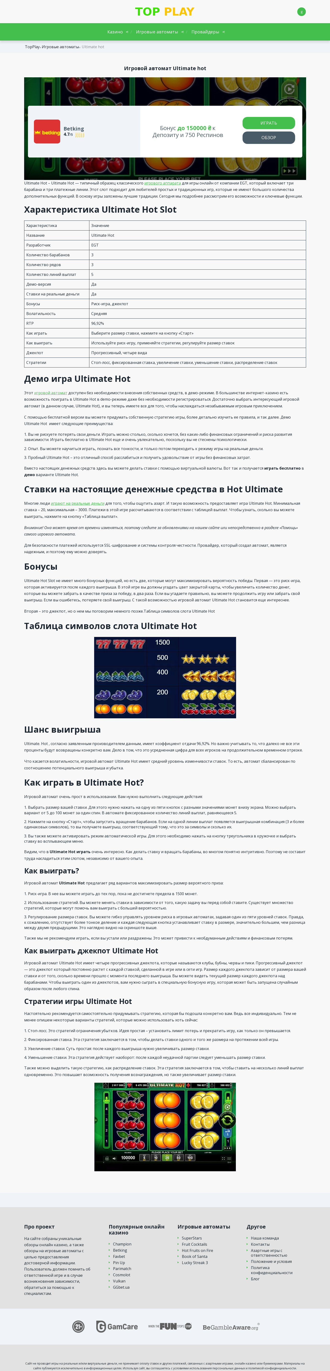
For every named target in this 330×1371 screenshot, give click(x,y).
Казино (115, 32)
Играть (268, 123)
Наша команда (265, 1238)
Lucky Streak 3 (195, 1262)
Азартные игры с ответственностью (269, 1253)
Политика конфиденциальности (271, 1270)
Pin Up (119, 1262)
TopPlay (32, 46)
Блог (255, 1279)
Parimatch (122, 1268)
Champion (122, 1244)
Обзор (268, 137)
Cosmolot (121, 1274)
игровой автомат (50, 392)
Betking (120, 1250)
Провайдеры (205, 32)
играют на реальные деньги (77, 503)
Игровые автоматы (157, 32)
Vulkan (119, 1281)
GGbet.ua (121, 1287)
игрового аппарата (162, 183)
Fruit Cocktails (194, 1244)
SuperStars (192, 1238)
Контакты (260, 1244)
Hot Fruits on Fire (197, 1250)
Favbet (119, 1256)
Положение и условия (271, 1261)
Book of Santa (194, 1256)
